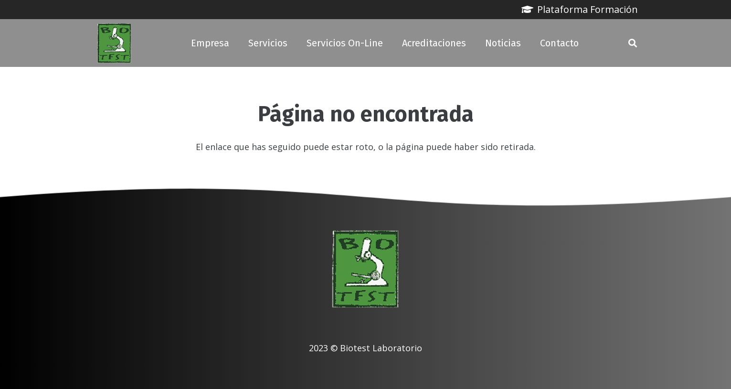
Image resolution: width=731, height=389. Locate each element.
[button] (632, 43)
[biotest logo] (114, 43)
